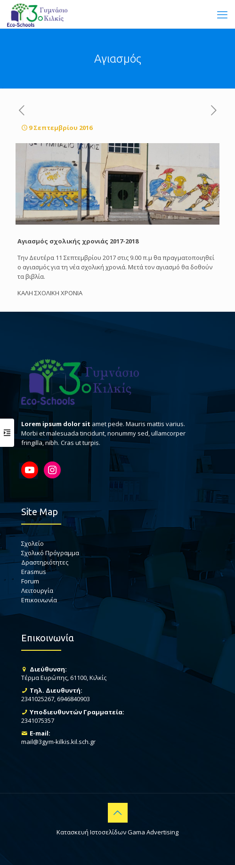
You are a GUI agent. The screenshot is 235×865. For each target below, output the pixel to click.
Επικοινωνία (39, 600)
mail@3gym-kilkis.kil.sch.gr (58, 741)
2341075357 (37, 720)
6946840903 (73, 699)
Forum (30, 581)
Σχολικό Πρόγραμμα (50, 553)
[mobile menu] (222, 14)
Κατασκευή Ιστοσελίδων (91, 832)
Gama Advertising (153, 832)
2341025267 (37, 699)
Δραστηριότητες (44, 562)
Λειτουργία (37, 590)
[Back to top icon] (118, 813)
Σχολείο (32, 543)
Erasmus (33, 571)
